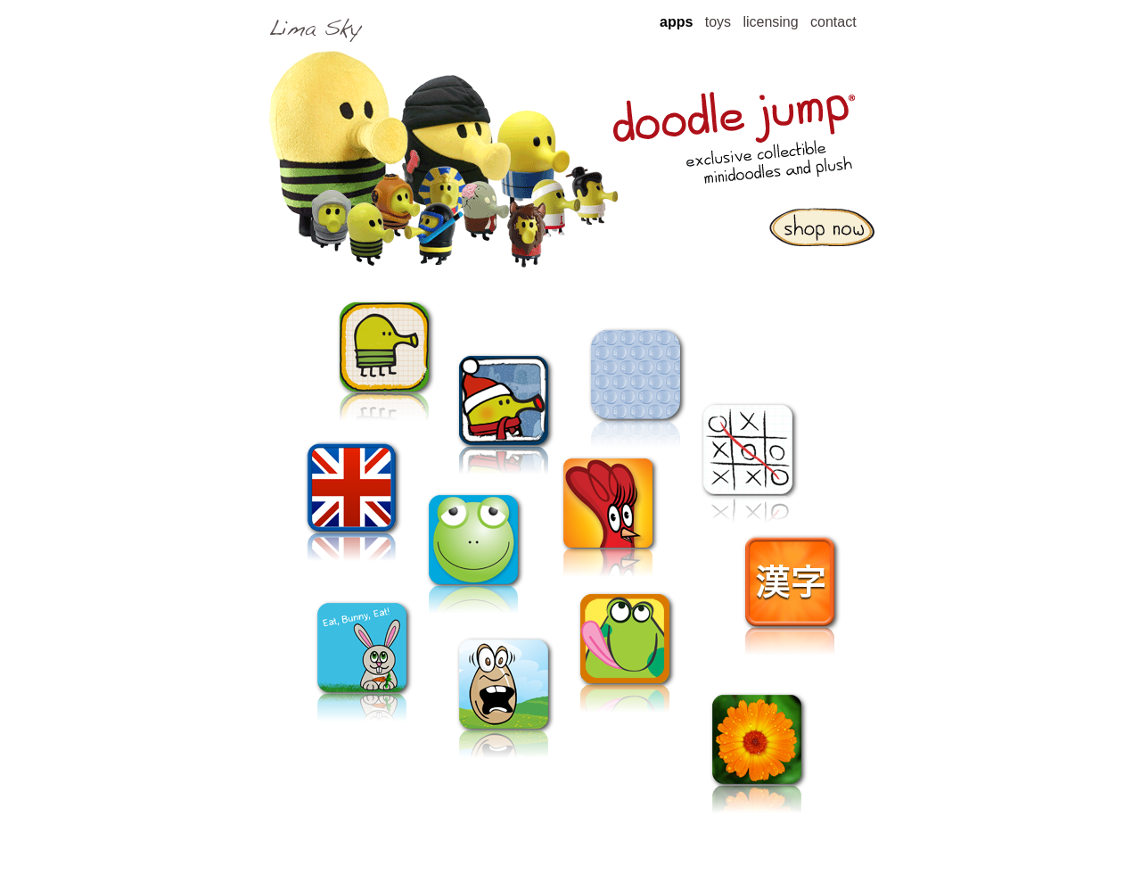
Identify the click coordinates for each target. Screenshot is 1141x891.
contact (833, 21)
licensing (770, 21)
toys (718, 21)
